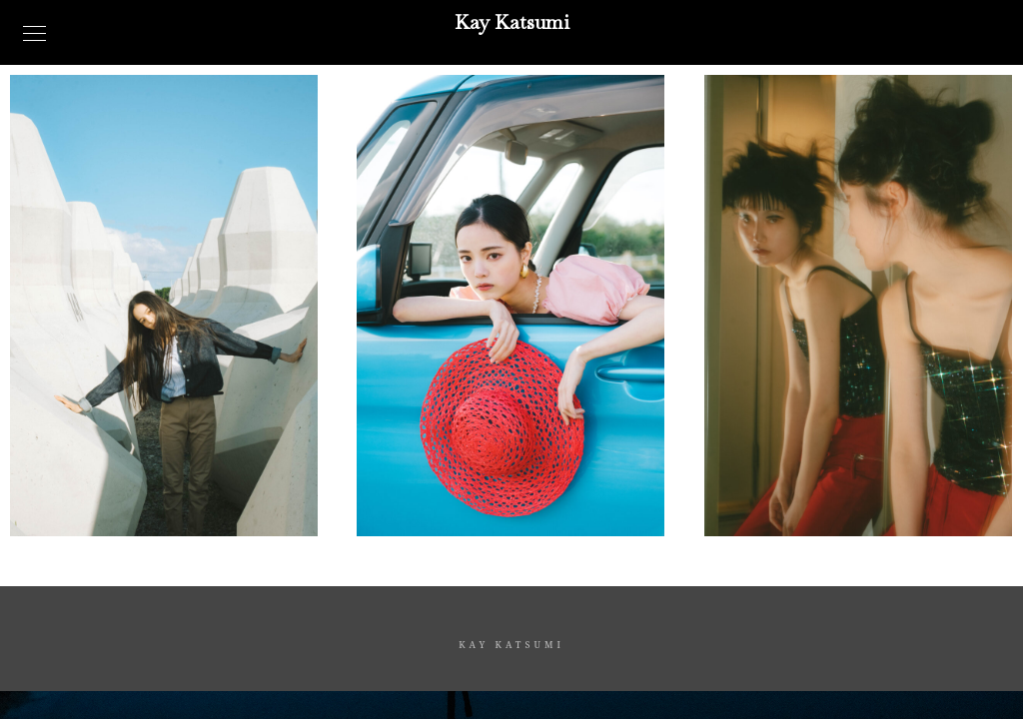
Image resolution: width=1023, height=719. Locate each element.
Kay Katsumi (512, 22)
